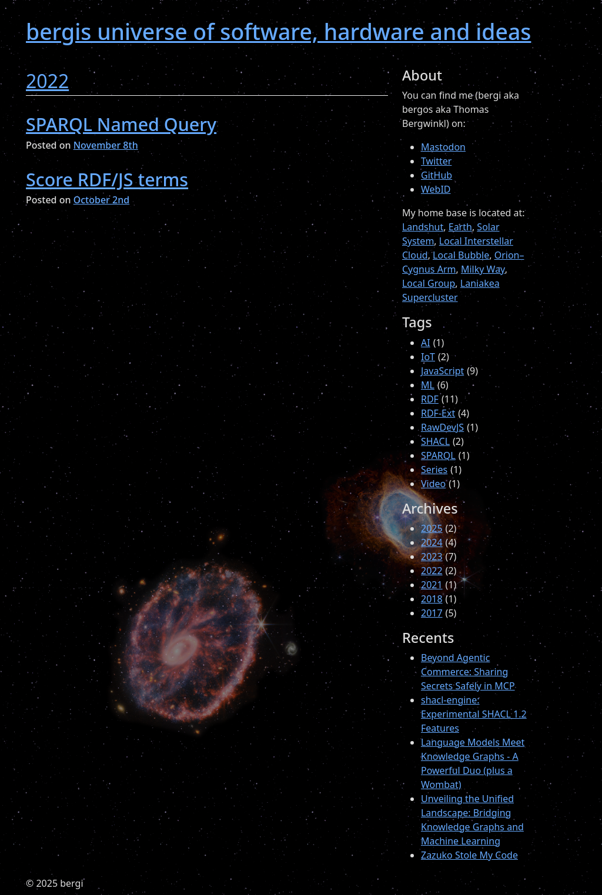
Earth (460, 226)
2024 (432, 542)
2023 (432, 556)
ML (427, 384)
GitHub (436, 175)
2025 (432, 528)
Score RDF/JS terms (107, 179)
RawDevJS (442, 427)
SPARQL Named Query (121, 124)
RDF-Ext (438, 413)
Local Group (428, 283)
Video (433, 483)
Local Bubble (461, 255)
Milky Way (483, 269)
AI (425, 342)
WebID (436, 189)
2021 (432, 584)
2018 (432, 598)
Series (434, 469)
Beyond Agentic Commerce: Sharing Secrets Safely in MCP (468, 671)
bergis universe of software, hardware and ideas (278, 31)
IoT (428, 356)
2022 (47, 80)
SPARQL (438, 455)
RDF (430, 399)
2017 (432, 612)
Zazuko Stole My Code (469, 855)
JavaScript (442, 370)
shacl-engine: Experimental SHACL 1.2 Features (474, 714)
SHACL (435, 441)
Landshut (422, 226)
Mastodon (443, 146)
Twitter (436, 161)
